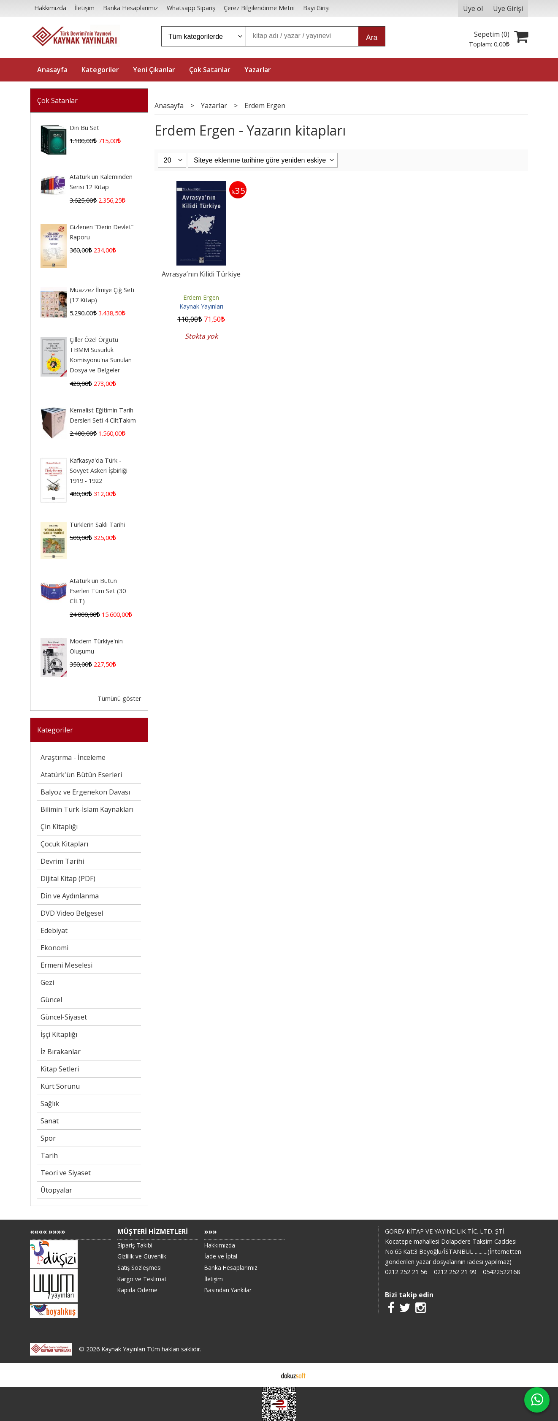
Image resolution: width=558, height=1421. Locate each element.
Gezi (47, 982)
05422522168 (501, 1272)
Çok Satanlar (57, 100)
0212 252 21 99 (455, 1272)
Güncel (51, 999)
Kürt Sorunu (60, 1086)
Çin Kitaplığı (59, 826)
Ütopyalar (56, 1190)
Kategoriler (55, 730)
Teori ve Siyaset (66, 1172)
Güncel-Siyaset (64, 1017)
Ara (371, 37)
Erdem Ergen (201, 297)
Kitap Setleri (60, 1069)
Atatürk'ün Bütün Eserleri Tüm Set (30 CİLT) (98, 591)
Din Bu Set (84, 128)
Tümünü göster (119, 698)
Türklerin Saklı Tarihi (97, 525)
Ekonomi (54, 947)
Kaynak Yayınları (201, 306)
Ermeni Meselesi (66, 965)
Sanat (50, 1120)
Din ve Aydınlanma (70, 895)
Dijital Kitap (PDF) (68, 878)
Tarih (49, 1155)
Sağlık (50, 1103)
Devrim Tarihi (62, 861)
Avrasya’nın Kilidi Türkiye (201, 274)
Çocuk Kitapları (64, 844)
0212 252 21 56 (406, 1272)
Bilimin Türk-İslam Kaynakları (87, 809)
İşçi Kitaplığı (59, 1034)
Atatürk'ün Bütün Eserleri (81, 774)
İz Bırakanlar (61, 1051)
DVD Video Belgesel (72, 913)
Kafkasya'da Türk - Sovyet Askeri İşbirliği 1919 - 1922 (98, 470)
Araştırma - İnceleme (73, 757)
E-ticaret (265, 1375)
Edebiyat (54, 930)
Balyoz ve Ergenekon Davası (85, 792)
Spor (48, 1138)
